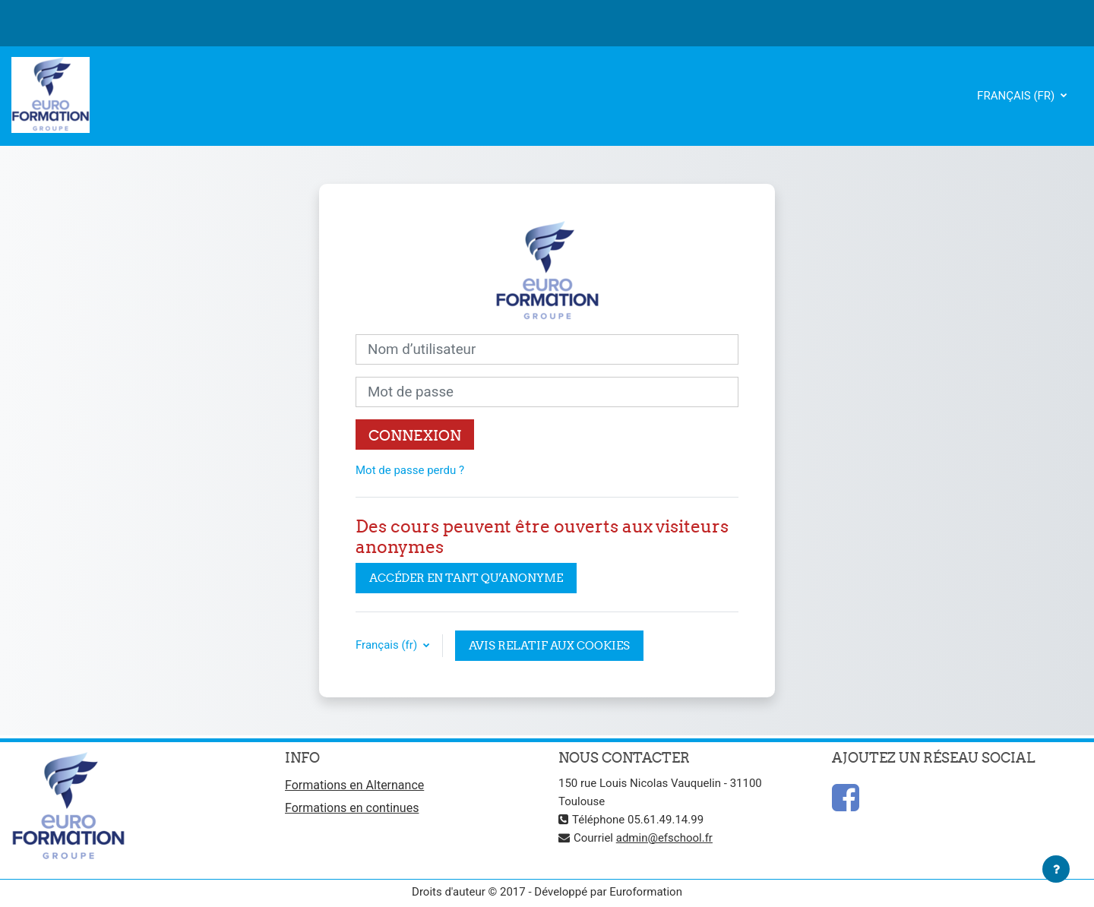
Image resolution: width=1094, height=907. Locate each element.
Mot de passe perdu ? (410, 470)
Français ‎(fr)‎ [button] (388, 645)
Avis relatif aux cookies (549, 645)
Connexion (414, 435)
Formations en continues (352, 808)
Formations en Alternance (354, 785)
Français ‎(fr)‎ (1017, 96)
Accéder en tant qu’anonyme (466, 577)
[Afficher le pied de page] (1056, 869)
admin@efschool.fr (664, 838)
